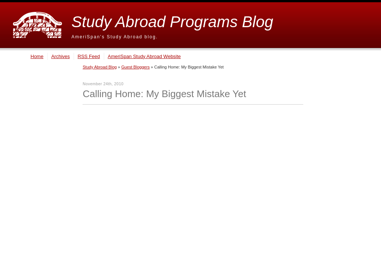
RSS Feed (89, 56)
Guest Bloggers (135, 67)
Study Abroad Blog (100, 67)
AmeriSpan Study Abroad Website (144, 56)
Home (37, 56)
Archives (60, 56)
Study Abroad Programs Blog (172, 22)
